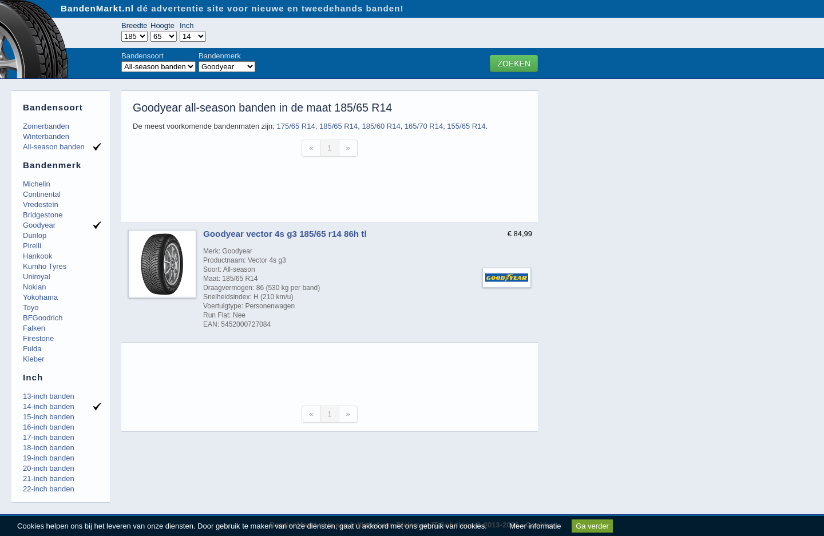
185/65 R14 (338, 126)
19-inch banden (48, 458)
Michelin (36, 184)
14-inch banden (48, 406)
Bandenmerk (220, 55)
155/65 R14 (466, 126)
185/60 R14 (381, 126)
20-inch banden (48, 468)
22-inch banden (48, 489)
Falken (34, 328)
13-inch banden (48, 396)
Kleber (34, 359)
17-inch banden (48, 437)
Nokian (34, 287)
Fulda (32, 348)
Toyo (30, 307)
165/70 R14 (424, 126)
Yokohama (40, 297)
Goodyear (39, 225)
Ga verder (592, 526)
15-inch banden (48, 416)
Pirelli (32, 245)
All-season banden (54, 146)
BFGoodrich (42, 317)
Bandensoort (142, 55)
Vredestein (40, 204)
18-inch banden (48, 447)
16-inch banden (48, 427)
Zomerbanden (46, 126)
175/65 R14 (295, 126)
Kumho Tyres (44, 266)
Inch (187, 25)
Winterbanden (46, 136)
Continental (42, 194)
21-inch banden (48, 478)
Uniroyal (36, 276)
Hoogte (162, 25)
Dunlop (34, 235)
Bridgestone (42, 215)
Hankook (37, 256)
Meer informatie (535, 526)
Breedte (134, 25)
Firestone (38, 338)
